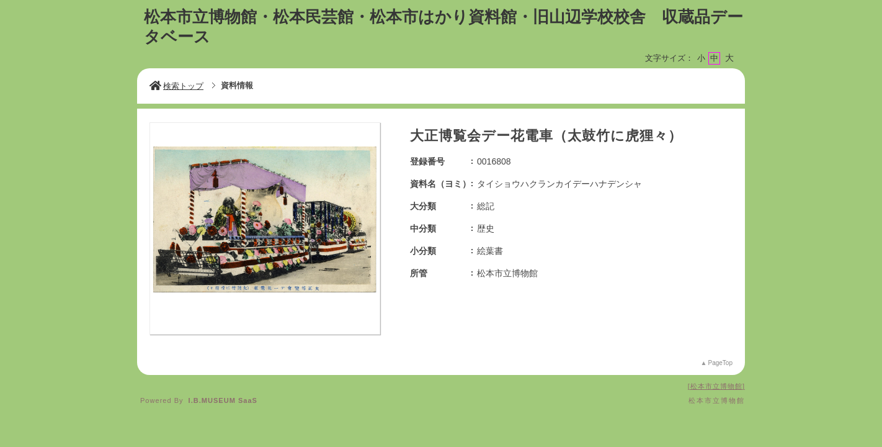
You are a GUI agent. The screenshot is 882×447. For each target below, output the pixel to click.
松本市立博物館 (716, 386)
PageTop (720, 362)
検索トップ (176, 86)
